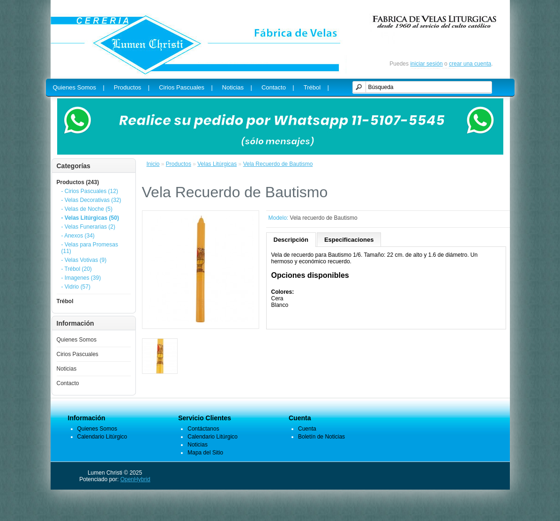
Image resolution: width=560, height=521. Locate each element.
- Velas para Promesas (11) (89, 247)
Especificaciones (349, 239)
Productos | (131, 87)
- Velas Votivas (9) (84, 260)
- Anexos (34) (78, 235)
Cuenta (307, 428)
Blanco (280, 305)
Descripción (291, 239)
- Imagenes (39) (81, 278)
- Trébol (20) (76, 269)
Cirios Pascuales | (186, 87)
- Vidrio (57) (75, 286)
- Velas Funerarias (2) (88, 226)
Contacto (68, 383)
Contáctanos (203, 428)
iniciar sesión (426, 63)
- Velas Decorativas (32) (91, 200)
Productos (178, 164)
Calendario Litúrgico (102, 436)
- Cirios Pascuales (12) (89, 191)
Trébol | (316, 87)
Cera (277, 298)
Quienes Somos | (79, 87)
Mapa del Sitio (205, 452)
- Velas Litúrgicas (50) (90, 218)
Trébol (65, 301)
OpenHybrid (135, 479)
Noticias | (237, 87)
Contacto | (277, 87)
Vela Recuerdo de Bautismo (278, 164)
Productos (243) (78, 182)
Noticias (67, 368)
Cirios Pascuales (77, 354)
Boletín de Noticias (321, 436)
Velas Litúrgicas (217, 164)
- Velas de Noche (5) (86, 209)
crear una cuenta (470, 63)
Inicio (153, 164)
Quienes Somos (77, 339)
